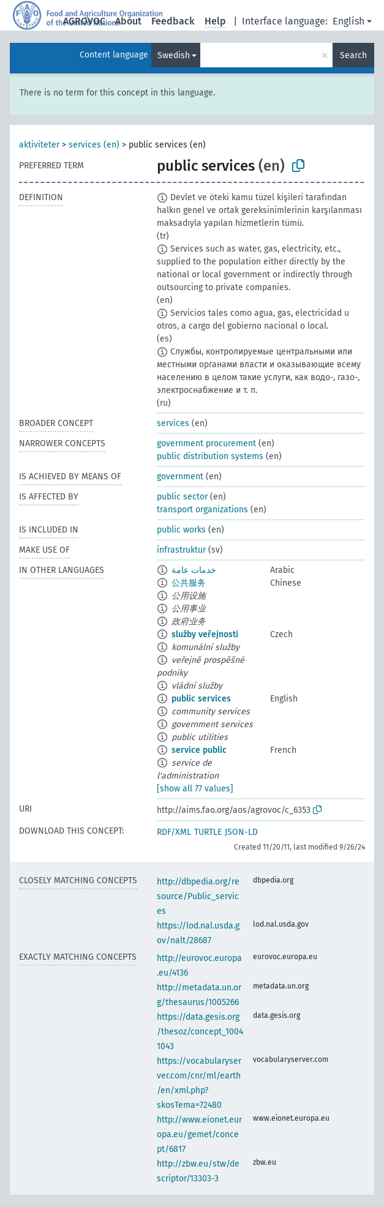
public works (181, 530)
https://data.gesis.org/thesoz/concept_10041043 (200, 1032)
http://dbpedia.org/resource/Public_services (198, 896)
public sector (182, 496)
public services (201, 698)
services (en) (94, 145)
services (173, 423)
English (348, 21)
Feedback (173, 21)
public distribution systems (210, 456)
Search (353, 55)
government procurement (206, 443)
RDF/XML (174, 832)
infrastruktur (181, 550)
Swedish (173, 55)
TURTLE (208, 832)
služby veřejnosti (204, 634)
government (180, 476)
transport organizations (202, 509)
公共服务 (188, 583)
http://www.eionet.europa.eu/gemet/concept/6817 (199, 1134)
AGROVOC (84, 21)
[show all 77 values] (195, 788)
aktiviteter (39, 145)
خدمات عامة (193, 570)
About (128, 21)
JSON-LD (241, 832)
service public (199, 750)
